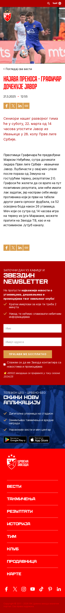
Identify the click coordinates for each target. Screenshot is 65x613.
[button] (60, 15)
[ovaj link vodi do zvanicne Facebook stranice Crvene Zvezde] (6, 589)
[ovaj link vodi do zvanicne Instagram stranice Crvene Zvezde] (24, 589)
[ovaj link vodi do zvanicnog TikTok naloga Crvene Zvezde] (41, 589)
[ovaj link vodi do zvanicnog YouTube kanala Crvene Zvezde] (32, 589)
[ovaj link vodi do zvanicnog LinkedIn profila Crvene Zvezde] (59, 589)
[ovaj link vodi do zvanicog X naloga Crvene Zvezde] (15, 589)
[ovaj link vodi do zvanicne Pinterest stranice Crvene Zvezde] (50, 589)
